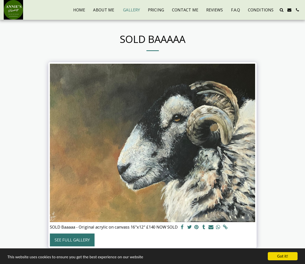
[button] (281, 10)
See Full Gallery (72, 240)
